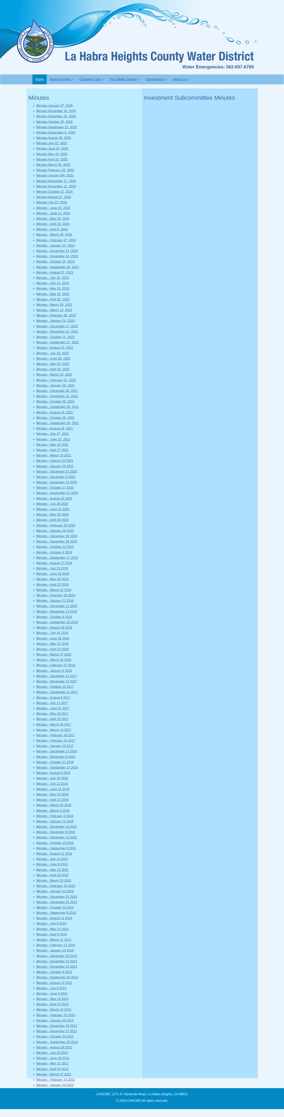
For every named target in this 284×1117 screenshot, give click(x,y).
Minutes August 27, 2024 (53, 197)
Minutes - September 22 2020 (57, 493)
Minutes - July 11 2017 (52, 703)
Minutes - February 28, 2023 (56, 315)
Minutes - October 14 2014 (55, 907)
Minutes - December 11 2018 (56, 606)
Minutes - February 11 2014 (55, 945)
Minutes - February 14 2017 (55, 740)
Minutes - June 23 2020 (52, 509)
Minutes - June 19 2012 (52, 1058)
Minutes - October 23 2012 (55, 1036)
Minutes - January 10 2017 (55, 746)
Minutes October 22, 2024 (54, 191)
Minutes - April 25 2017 (52, 719)
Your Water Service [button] (125, 79)
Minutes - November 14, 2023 (57, 256)
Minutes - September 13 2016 (57, 767)
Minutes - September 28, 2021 (57, 407)
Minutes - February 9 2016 (55, 816)
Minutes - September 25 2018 (57, 622)
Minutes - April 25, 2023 (53, 299)
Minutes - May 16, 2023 (52, 294)
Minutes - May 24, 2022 (52, 364)
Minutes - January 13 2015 (55, 891)
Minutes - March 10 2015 (53, 880)
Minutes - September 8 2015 (56, 848)
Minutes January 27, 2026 (54, 105)
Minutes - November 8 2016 (55, 757)
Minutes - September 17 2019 (57, 557)
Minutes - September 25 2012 (57, 1042)
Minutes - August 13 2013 (54, 983)
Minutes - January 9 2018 (54, 670)
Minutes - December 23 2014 (56, 896)
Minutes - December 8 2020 (55, 477)
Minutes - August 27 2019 (54, 563)
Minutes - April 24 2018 (52, 649)
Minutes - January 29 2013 (55, 1020)
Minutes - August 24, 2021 (54, 412)
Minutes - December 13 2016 (56, 751)
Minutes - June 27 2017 (52, 708)
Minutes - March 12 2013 (53, 1009)
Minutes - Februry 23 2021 (55, 460)
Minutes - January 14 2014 (55, 950)
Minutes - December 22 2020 (56, 471)
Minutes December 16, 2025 (56, 111)
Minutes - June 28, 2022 (53, 358)
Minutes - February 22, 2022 (56, 380)
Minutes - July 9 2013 (51, 988)
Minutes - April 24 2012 (52, 1069)
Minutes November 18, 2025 (56, 116)
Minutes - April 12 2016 (52, 799)
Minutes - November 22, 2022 (57, 331)
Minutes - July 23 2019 (52, 568)
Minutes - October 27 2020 (55, 487)
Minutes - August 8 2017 (53, 697)
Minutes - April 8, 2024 (52, 229)
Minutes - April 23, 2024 (53, 224)
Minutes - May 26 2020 (52, 514)
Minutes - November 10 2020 (56, 482)
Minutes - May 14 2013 (52, 999)
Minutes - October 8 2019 (54, 552)
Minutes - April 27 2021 (52, 450)
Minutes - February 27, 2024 (56, 240)
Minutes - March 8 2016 (53, 810)
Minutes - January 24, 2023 (55, 320)
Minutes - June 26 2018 (52, 638)
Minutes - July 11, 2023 (52, 283)
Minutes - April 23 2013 (52, 1004)
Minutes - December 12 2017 (56, 676)
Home (41, 79)
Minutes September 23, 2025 (56, 127)
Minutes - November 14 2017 (56, 681)
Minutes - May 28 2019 (52, 579)
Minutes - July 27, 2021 (52, 433)
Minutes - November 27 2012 (56, 1031)
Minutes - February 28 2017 (55, 735)
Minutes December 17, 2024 (56, 181)
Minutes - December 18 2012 (56, 1026)
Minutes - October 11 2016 (55, 762)
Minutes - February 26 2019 (55, 595)
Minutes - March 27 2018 (53, 654)
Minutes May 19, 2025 (51, 154)
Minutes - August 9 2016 (53, 773)
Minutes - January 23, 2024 (55, 245)
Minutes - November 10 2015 (56, 837)
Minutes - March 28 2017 (53, 724)
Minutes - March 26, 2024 (54, 234)
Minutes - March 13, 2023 (54, 310)
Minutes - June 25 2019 (52, 573)
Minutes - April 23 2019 (52, 584)
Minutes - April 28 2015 (52, 875)
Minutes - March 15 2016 (53, 805)
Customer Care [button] (91, 79)
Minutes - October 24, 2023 (55, 261)
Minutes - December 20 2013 (56, 956)
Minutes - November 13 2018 (56, 611)
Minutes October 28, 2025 (54, 122)
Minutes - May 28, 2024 (52, 218)
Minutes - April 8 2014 (51, 934)
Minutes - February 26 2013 (55, 1015)
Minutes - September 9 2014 (56, 913)
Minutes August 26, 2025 (53, 138)
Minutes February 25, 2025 (55, 170)
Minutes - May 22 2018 (52, 643)
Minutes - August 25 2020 (54, 498)
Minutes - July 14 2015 (52, 859)
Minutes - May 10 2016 (52, 794)
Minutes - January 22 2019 (55, 600)
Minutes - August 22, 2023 (54, 272)
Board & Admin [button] (62, 79)
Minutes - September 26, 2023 (57, 267)
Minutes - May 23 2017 (52, 713)
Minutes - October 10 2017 (55, 686)
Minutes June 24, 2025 (52, 148)
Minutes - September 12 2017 (57, 692)
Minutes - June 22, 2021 (53, 439)
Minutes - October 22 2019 (55, 547)
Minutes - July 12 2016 (52, 783)
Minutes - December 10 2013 (56, 961)
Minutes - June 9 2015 (52, 864)
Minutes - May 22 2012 (52, 1063)
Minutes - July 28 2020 (52, 504)
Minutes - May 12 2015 (52, 870)
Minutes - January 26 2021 (55, 466)
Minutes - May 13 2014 (52, 929)
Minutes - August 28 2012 (54, 1047)
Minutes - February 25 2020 (55, 525)
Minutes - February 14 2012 (55, 1079)
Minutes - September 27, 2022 (57, 342)
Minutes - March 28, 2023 (54, 304)
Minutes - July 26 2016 (52, 778)
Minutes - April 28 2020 (52, 520)
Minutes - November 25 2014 (56, 902)
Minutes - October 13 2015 (55, 843)
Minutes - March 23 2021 (53, 455)
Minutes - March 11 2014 (53, 939)
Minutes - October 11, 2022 (55, 337)
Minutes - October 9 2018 (54, 617)
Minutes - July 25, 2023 (52, 277)
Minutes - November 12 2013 (56, 966)
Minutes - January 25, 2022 (55, 385)
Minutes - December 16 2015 (56, 826)
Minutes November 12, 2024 (56, 186)
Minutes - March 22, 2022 (54, 374)
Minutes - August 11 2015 (54, 853)
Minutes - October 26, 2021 (55, 401)
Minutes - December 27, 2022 (57, 326)
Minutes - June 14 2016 (52, 789)
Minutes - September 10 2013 (57, 977)
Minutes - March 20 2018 (53, 660)
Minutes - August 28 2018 (54, 627)
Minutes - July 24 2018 (52, 633)
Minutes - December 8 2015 (55, 832)
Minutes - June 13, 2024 (53, 213)
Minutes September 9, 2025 (55, 132)
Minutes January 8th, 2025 (55, 175)
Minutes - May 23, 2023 (52, 288)
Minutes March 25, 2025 (53, 164)
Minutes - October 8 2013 (54, 972)
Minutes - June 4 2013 (52, 993)
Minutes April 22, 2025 (52, 159)
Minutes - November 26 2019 (56, 541)
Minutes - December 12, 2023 (57, 251)
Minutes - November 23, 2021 (57, 396)
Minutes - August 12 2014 (54, 918)
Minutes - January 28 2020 (55, 530)
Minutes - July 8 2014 (51, 923)
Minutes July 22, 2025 (51, 143)
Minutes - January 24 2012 (55, 1085)
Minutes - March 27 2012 (53, 1074)
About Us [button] (181, 79)
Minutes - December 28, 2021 (57, 391)
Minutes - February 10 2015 (55, 886)
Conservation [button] (156, 79)
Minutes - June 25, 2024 (53, 208)
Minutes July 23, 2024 (51, 202)
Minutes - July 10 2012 (52, 1052)
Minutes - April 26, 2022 (53, 369)
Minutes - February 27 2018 (55, 665)
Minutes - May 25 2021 (52, 444)
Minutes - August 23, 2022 (54, 347)
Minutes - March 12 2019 (53, 590)
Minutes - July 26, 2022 (52, 353)
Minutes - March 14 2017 (53, 730)
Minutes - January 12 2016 (55, 821)
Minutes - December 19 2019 (56, 536)
